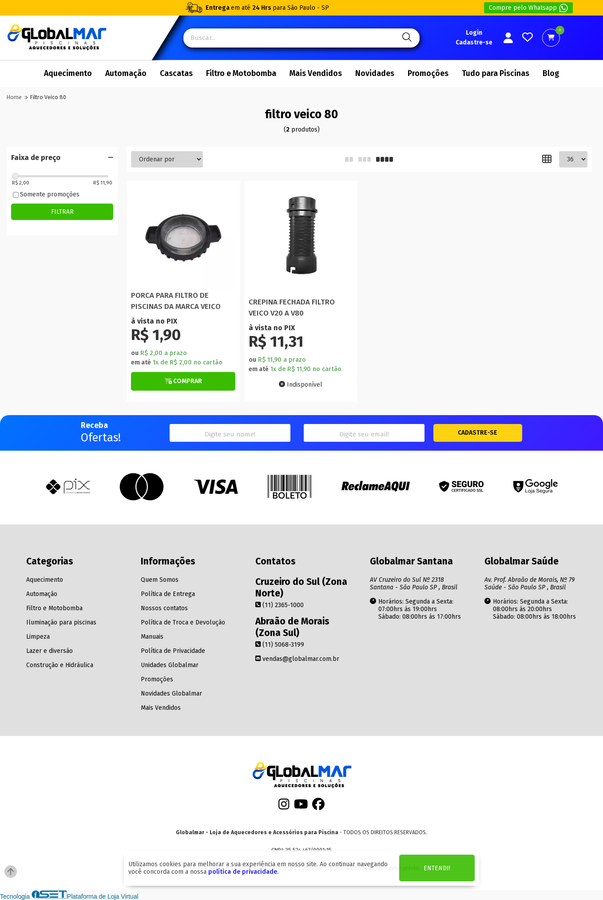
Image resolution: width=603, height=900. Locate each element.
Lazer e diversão (49, 651)
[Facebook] (318, 806)
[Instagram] (284, 806)
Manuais (152, 636)
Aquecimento (68, 73)
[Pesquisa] (406, 38)
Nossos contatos (164, 608)
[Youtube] (301, 806)
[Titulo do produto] (183, 237)
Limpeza (38, 636)
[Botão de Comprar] (183, 381)
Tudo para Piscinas (495, 73)
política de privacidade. (243, 872)
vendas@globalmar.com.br (297, 659)
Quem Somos (160, 580)
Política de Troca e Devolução (183, 622)
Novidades (374, 73)
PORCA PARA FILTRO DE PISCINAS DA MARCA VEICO (176, 301)
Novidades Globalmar (171, 693)
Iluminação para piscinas (61, 622)
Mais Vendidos (316, 73)
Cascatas (176, 73)
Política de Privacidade (173, 651)
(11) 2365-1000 (279, 605)
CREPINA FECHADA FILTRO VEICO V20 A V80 (292, 307)
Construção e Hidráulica (59, 665)
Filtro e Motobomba (241, 73)
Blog (551, 73)
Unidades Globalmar (169, 665)
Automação (126, 73)
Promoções (428, 73)
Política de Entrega (168, 594)
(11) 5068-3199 (279, 644)
